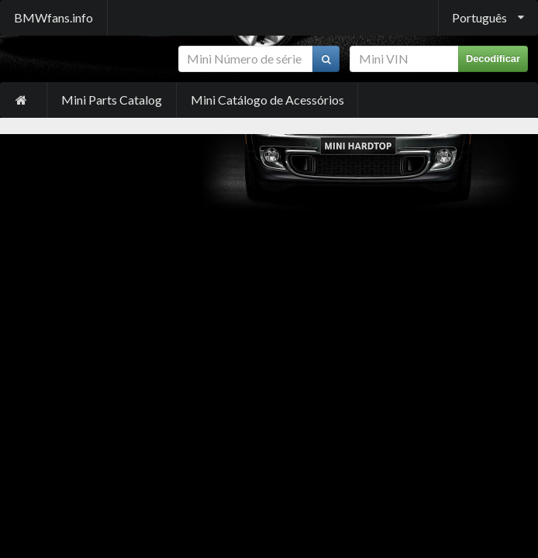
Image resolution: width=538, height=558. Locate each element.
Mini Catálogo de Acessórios (267, 99)
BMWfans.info (53, 17)
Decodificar (493, 58)
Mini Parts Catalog (111, 99)
